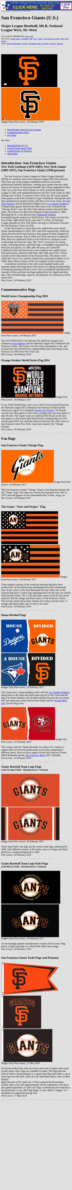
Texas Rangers (18, 343)
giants (40, 39)
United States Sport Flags (19, 148)
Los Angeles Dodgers (57, 203)
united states (15, 39)
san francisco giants (52, 39)
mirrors (60, 43)
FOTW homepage (14, 43)
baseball (24, 39)
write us (53, 43)
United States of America (19, 151)
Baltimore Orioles (46, 214)
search (24, 43)
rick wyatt (29, 36)
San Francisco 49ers (35, 755)
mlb (30, 39)
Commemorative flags (18, 132)
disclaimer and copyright (38, 43)
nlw (35, 39)
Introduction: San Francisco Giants (24, 129)
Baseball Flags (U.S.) (17, 145)
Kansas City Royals (44, 410)
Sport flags (12, 153)
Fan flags (11, 135)
